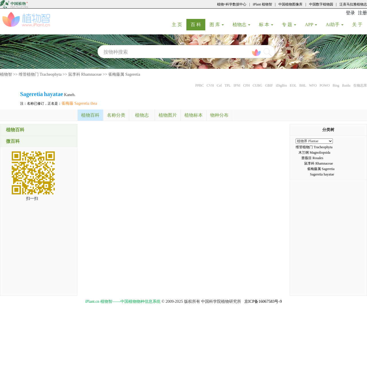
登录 (350, 12)
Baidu (346, 85)
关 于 (359, 24)
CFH (246, 85)
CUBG (257, 85)
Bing (336, 85)
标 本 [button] (266, 24)
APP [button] (311, 24)
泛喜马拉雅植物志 (353, 4)
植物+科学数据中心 (232, 4)
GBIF (269, 85)
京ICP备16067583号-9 (263, 301)
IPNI (237, 85)
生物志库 (360, 85)
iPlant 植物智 (262, 4)
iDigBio (281, 85)
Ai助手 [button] (334, 24)
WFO (313, 85)
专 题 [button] (289, 24)
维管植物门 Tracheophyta (40, 74)
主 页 (179, 24)
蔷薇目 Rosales (312, 158)
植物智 (6, 74)
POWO (325, 85)
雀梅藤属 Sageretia (124, 74)
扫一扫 (32, 198)
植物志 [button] (241, 24)
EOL (293, 85)
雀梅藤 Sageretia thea (79, 103)
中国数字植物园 (321, 4)
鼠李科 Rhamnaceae (85, 74)
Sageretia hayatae (322, 174)
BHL (302, 85)
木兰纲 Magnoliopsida (314, 153)
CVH (210, 85)
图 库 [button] (217, 24)
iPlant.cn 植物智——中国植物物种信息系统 (123, 301)
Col (219, 85)
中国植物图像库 (290, 4)
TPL (228, 85)
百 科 (198, 24)
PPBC (199, 85)
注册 (362, 12)
